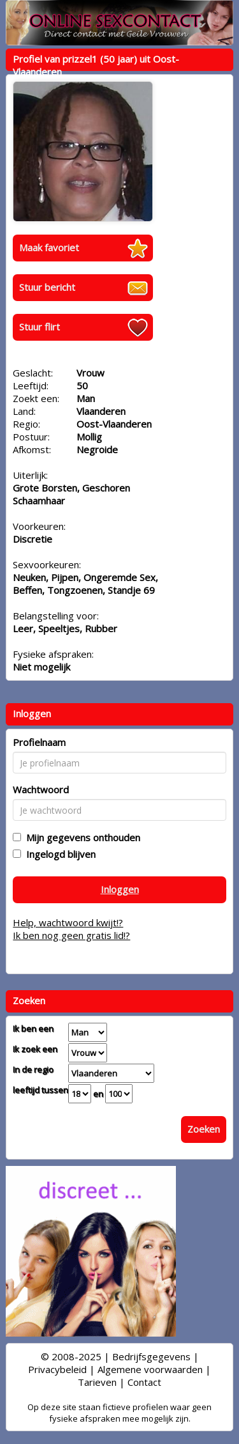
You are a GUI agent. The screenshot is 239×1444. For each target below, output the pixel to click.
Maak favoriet (49, 247)
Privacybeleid (57, 1369)
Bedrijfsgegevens (151, 1356)
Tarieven (97, 1382)
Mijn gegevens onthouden (80, 837)
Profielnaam (39, 742)
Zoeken (203, 1128)
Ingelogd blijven (58, 854)
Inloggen (120, 889)
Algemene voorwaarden (150, 1369)
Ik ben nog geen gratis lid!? (71, 935)
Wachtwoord (41, 789)
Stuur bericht (47, 287)
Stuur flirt (39, 326)
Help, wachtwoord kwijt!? (68, 922)
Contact (144, 1382)
